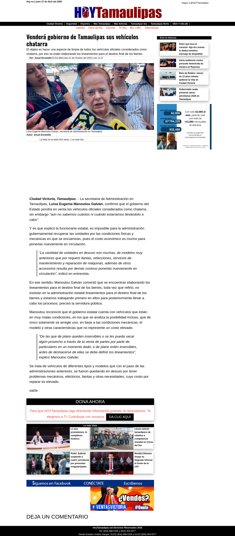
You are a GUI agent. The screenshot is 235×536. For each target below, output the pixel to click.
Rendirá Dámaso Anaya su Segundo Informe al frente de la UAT (143, 460)
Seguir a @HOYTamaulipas (195, 3)
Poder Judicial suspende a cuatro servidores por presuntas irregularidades (80, 460)
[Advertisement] (90, 167)
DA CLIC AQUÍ (120, 417)
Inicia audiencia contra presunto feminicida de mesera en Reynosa (191, 63)
